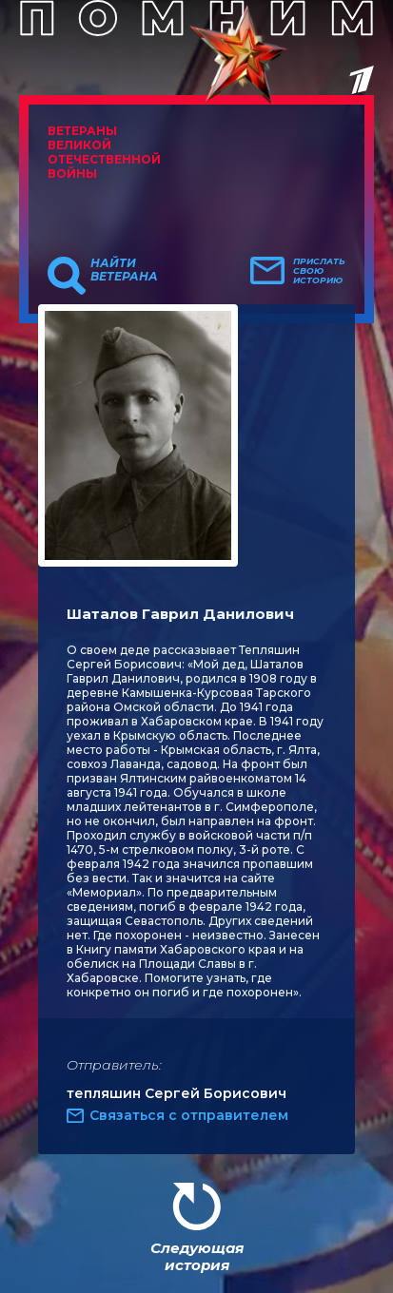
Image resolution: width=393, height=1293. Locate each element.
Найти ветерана (124, 270)
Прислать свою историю (319, 271)
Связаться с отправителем (188, 1115)
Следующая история (197, 1256)
